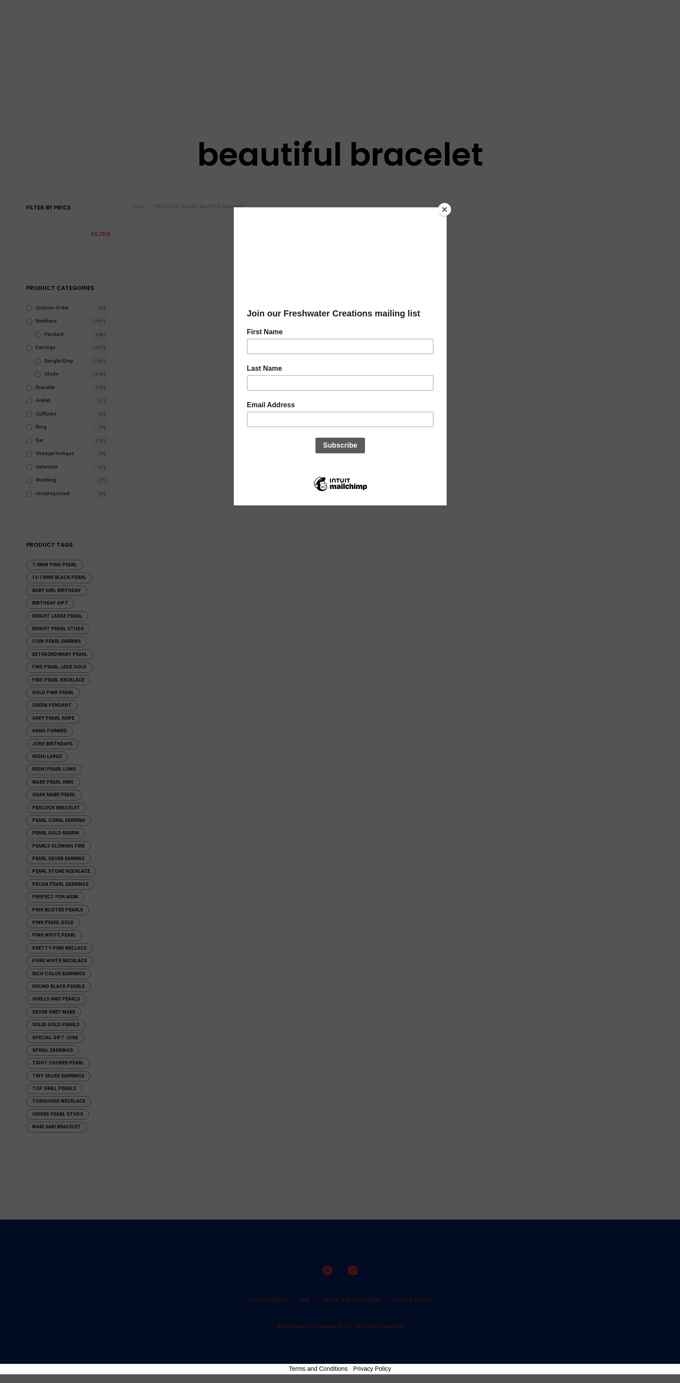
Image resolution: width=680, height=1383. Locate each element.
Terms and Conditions (318, 1368)
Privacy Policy (372, 1368)
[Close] (444, 209)
